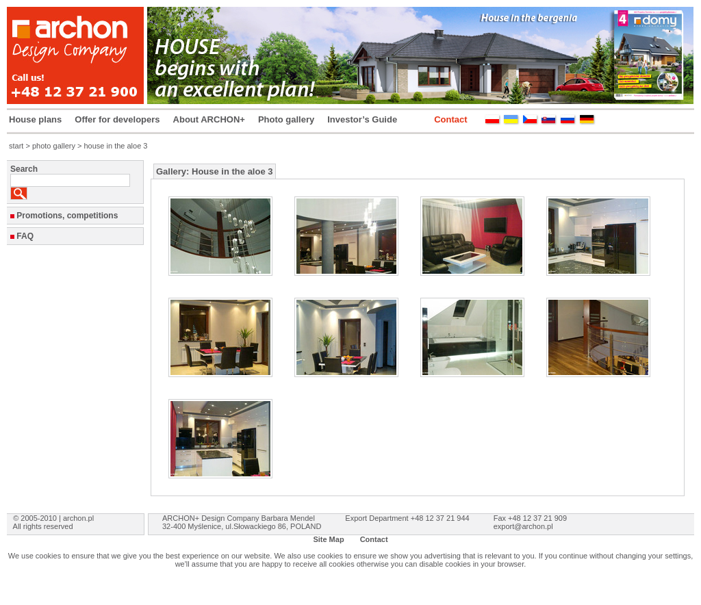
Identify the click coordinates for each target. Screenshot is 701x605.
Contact (450, 119)
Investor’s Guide (362, 119)
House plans (35, 119)
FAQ (25, 236)
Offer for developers (117, 119)
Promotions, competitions (67, 215)
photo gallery (53, 146)
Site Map (328, 539)
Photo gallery (286, 119)
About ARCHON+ (209, 119)
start (16, 146)
